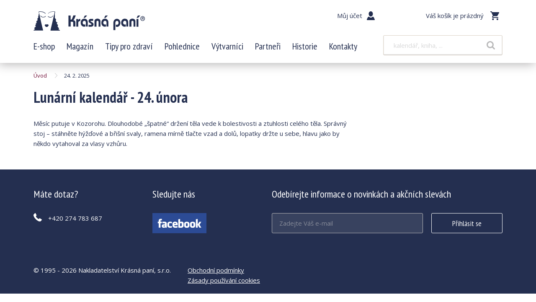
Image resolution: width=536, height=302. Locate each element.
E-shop (44, 46)
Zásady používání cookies (224, 280)
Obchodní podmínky (216, 270)
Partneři (268, 46)
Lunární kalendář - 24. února (89, 21)
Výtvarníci (227, 46)
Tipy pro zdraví (129, 46)
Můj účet (349, 15)
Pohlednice (182, 46)
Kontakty (343, 46)
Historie (304, 46)
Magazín (80, 46)
